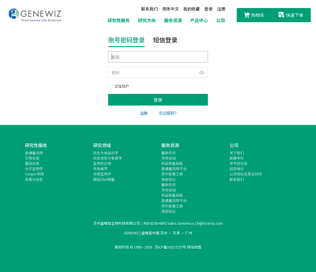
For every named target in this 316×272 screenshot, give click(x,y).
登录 (208, 9)
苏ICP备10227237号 (170, 247)
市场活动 (168, 158)
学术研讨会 (239, 163)
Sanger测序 (34, 173)
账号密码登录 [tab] (126, 39)
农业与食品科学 (105, 152)
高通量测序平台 (174, 168)
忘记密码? (168, 113)
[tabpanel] (158, 78)
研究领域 (102, 145)
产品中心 (199, 20)
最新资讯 (168, 152)
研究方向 (147, 20)
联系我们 (149, 9)
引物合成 (32, 158)
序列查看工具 (172, 173)
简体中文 (170, 9)
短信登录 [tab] (165, 39)
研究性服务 (119, 20)
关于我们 (237, 152)
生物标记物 (102, 163)
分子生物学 (34, 168)
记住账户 (122, 86)
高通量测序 (34, 152)
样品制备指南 (172, 163)
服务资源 (173, 20)
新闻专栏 (237, 158)
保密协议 (168, 179)
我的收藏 (191, 9)
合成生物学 (102, 173)
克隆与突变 (34, 179)
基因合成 (32, 163)
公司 (220, 20)
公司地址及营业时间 (246, 173)
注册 (221, 9)
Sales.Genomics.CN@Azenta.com (195, 223)
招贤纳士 (237, 168)
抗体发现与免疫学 (107, 158)
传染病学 (100, 168)
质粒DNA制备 (104, 179)
